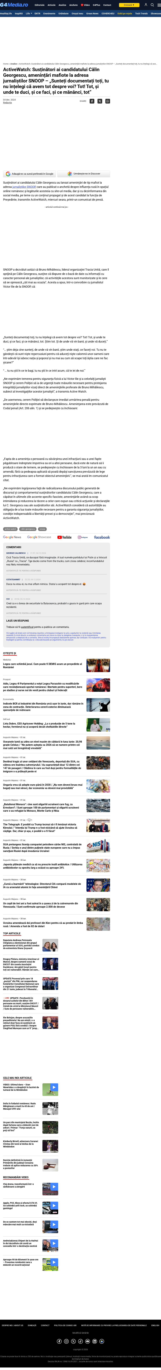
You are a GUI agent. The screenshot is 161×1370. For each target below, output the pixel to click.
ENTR (37, 13)
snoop (42, 529)
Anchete (73, 5)
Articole (52, 5)
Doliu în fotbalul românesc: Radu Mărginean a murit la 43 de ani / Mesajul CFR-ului (19, 1106)
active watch (10, 529)
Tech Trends (141, 13)
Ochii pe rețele (124, 13)
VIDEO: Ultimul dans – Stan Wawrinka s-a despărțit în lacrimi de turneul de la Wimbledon (21, 1087)
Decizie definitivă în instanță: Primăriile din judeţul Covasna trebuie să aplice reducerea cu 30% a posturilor (20, 1164)
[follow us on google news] (12, 537)
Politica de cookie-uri (65, 1325)
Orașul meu (77, 13)
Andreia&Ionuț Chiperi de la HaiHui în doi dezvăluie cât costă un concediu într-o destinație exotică (20, 1243)
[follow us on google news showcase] (39, 537)
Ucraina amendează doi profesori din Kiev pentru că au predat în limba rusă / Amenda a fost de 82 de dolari (43, 924)
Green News (92, 13)
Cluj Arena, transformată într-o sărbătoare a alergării (18, 1185)
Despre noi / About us (12, 1325)
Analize (62, 5)
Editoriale (39, 5)
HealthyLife (6, 13)
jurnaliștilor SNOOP (24, 186)
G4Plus (96, 5)
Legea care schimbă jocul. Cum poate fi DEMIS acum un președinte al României (42, 666)
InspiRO (19, 13)
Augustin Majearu (10, 737)
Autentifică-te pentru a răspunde (23, 571)
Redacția (7, 102)
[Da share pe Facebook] (92, 101)
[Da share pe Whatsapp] (107, 101)
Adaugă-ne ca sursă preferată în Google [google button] (29, 173)
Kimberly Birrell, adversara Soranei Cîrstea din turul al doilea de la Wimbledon (20, 1144)
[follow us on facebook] (102, 537)
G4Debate (63, 13)
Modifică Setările (80, 1333)
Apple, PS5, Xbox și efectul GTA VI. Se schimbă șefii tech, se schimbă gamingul (20, 1206)
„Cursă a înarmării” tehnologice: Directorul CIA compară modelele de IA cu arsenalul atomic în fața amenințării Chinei (42, 885)
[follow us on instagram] (83, 537)
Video (87, 5)
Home (5, 64)
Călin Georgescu (28, 529)
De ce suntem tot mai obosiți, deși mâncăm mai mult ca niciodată (20, 1223)
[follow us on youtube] (64, 537)
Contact (107, 5)
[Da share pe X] (99, 101)
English (155, 1325)
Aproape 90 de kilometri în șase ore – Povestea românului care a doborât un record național (20, 1262)
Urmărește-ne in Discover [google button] (83, 173)
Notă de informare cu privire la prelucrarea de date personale (114, 1325)
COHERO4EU (108, 13)
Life (28, 13)
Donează (129, 5)
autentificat (27, 627)
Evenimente (49, 13)
